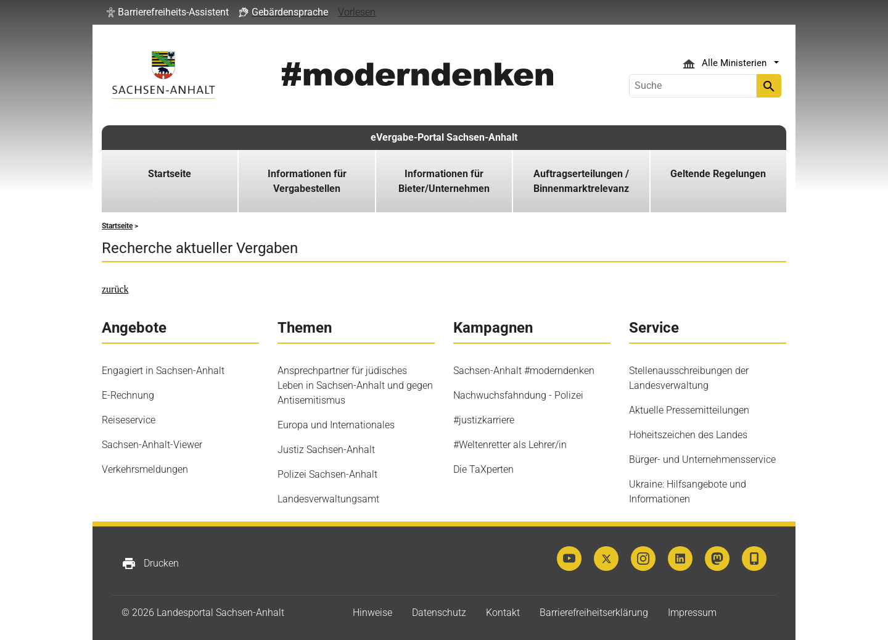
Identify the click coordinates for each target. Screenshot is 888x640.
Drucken (150, 563)
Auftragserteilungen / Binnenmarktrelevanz (581, 181)
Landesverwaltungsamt (328, 499)
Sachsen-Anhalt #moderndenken (523, 370)
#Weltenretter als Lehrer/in (510, 445)
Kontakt (503, 612)
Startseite (169, 174)
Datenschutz (439, 612)
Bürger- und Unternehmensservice (702, 459)
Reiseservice (128, 420)
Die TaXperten (483, 469)
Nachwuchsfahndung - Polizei (518, 395)
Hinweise (372, 612)
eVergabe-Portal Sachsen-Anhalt (444, 137)
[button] (168, 12)
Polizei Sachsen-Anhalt (327, 474)
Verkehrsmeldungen (145, 469)
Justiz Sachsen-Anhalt (326, 449)
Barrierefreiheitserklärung (594, 612)
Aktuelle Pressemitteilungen (689, 410)
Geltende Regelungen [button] (718, 174)
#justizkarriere (483, 420)
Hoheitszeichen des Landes (688, 435)
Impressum (692, 612)
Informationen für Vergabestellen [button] (307, 181)
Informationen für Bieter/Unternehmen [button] (444, 181)
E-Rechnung (128, 395)
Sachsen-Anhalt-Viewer (152, 445)
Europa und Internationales (336, 425)
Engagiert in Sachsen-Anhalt (163, 370)
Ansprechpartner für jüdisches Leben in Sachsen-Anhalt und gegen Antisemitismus (355, 385)
